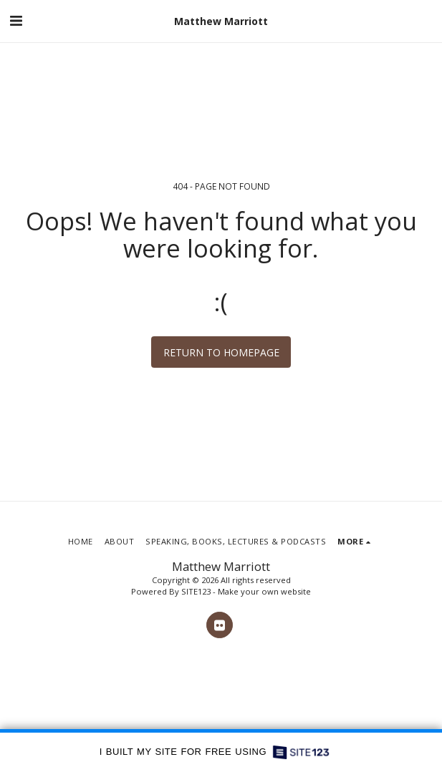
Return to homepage (221, 352)
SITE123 (196, 591)
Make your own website (264, 591)
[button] (16, 20)
